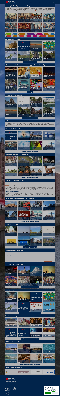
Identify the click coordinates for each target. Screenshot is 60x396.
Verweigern (54, 393)
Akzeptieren (48, 393)
